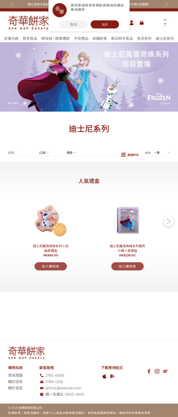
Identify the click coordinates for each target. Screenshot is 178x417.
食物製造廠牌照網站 (102, 413)
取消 (73, 24)
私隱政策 (14, 413)
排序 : (148, 153)
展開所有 (130, 153)
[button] (168, 241)
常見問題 (15, 375)
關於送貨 (15, 381)
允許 (104, 24)
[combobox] (152, 22)
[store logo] (28, 22)
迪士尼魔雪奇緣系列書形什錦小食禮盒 (127, 285)
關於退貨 (15, 387)
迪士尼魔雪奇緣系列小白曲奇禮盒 (50, 285)
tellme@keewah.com (63, 387)
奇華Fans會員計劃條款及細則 (64, 413)
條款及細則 (32, 413)
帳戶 (130, 23)
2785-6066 (54, 375)
